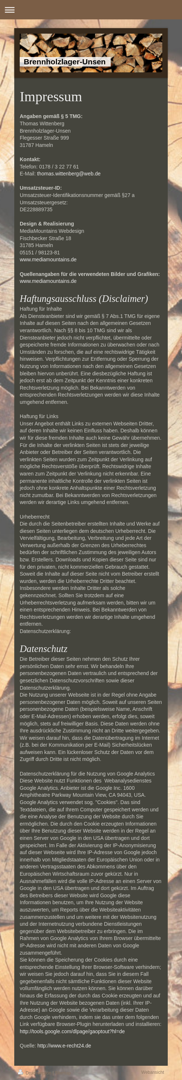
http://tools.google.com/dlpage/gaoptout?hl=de (72, 1031)
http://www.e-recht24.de (64, 1046)
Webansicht (152, 1072)
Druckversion (35, 1073)
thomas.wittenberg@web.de (69, 174)
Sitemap (63, 1073)
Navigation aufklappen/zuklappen (91, 10)
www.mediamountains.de (48, 259)
